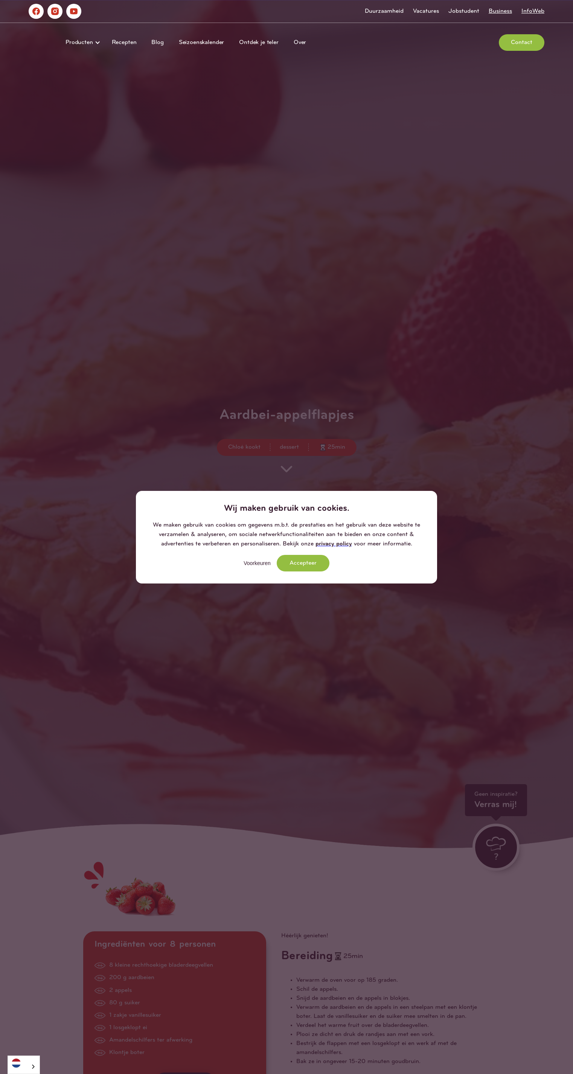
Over (300, 43)
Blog (157, 43)
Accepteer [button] (303, 563)
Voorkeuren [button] (257, 563)
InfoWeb (532, 11)
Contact (521, 43)
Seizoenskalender (201, 43)
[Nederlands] (24, 1063)
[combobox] (24, 1065)
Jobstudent (463, 11)
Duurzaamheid (384, 11)
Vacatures (426, 11)
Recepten (124, 43)
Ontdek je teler (259, 43)
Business (500, 11)
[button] (81, 42)
